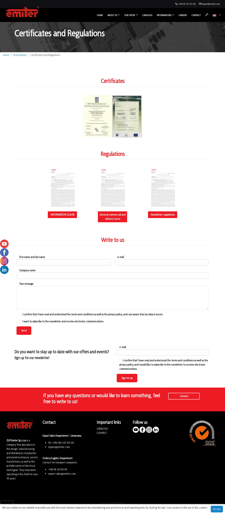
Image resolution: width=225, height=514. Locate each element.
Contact (196, 15)
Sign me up (127, 378)
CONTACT (102, 433)
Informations (20, 55)
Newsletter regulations (163, 214)
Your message (26, 283)
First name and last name (32, 257)
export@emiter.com (211, 3)
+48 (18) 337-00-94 (63, 442)
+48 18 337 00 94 (187, 3)
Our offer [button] (130, 15)
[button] (216, 15)
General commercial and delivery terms (112, 217)
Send (24, 330)
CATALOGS (102, 428)
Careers (182, 15)
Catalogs (147, 15)
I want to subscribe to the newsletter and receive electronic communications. (61, 321)
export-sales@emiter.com (62, 473)
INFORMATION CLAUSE (62, 214)
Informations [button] (164, 15)
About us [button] (112, 15)
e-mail (120, 257)
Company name (27, 270)
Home (100, 15)
